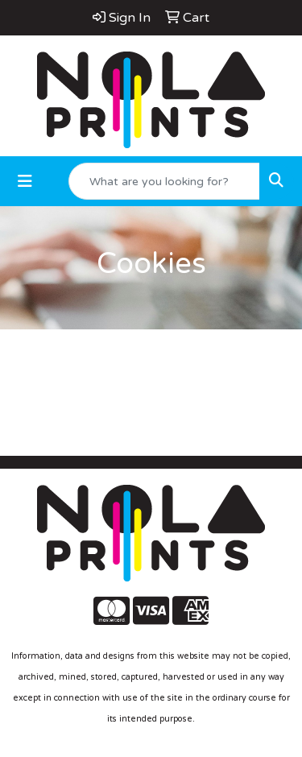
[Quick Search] (164, 181)
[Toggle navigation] (25, 181)
